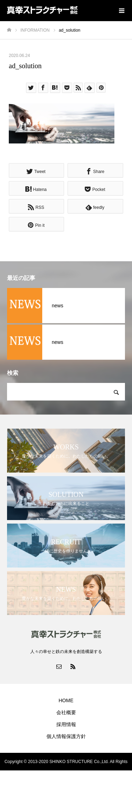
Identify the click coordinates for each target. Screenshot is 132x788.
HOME (66, 700)
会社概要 (66, 712)
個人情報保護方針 (66, 736)
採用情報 (66, 724)
